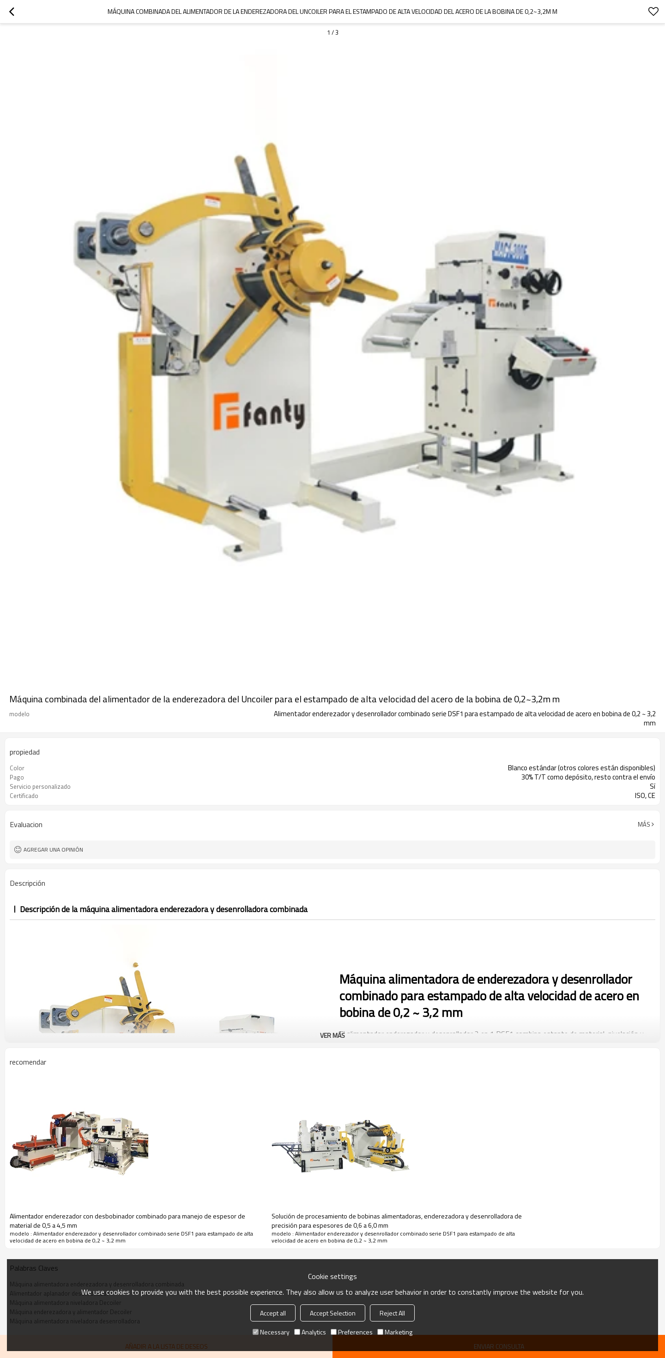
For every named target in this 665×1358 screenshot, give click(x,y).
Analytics (310, 1332)
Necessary (271, 1332)
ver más (332, 1035)
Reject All (392, 1313)
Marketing (394, 1332)
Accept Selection (333, 1313)
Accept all (273, 1313)
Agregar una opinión (53, 849)
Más (644, 824)
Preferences (352, 1332)
